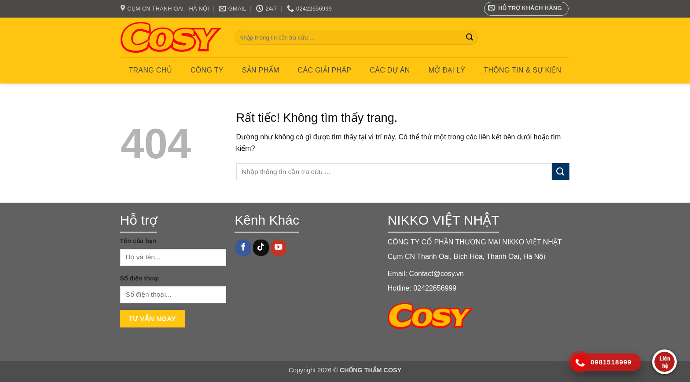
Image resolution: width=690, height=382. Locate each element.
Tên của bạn (138, 240)
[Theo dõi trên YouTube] (278, 248)
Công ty (207, 70)
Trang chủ (150, 70)
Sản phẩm (260, 70)
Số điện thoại (139, 278)
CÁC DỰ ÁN (390, 70)
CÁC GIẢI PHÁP (325, 70)
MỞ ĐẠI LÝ (447, 70)
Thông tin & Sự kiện (522, 70)
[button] (526, 9)
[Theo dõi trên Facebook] (243, 248)
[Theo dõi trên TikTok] (261, 248)
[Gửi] (469, 37)
